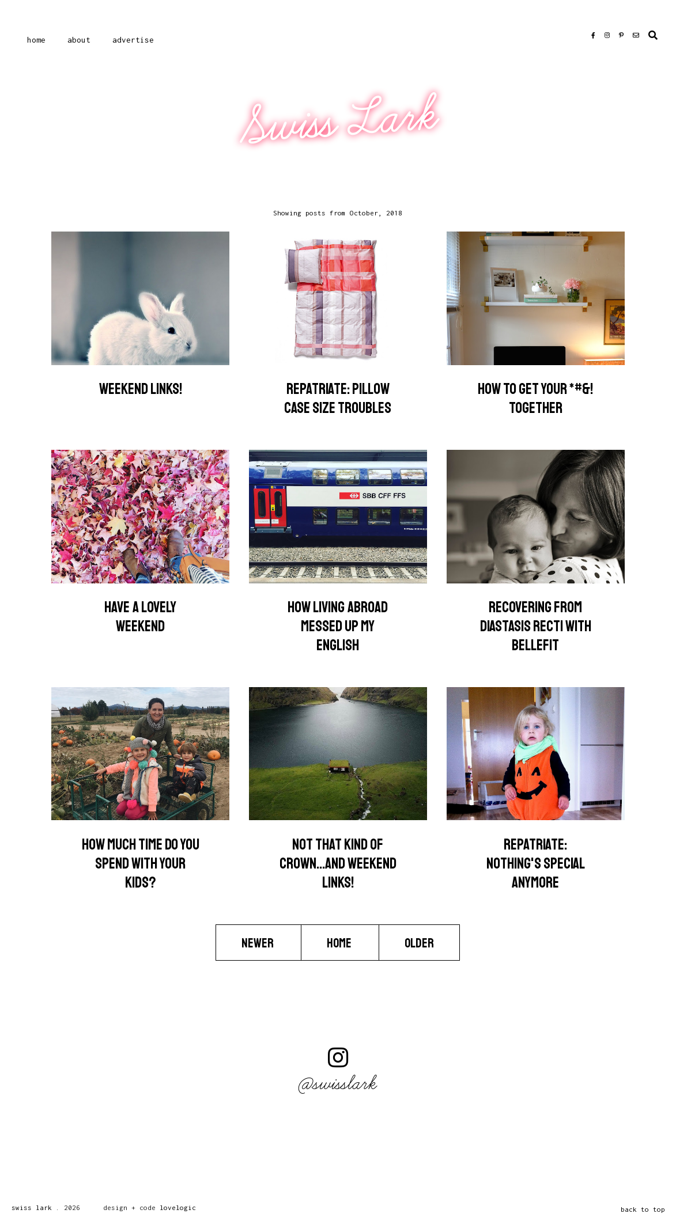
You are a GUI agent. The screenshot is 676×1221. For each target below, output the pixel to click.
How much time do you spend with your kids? (140, 863)
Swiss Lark (339, 121)
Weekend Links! (140, 389)
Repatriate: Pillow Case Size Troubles (337, 399)
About (78, 39)
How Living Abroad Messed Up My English (338, 626)
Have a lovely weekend (140, 617)
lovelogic (178, 1207)
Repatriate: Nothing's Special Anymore (535, 863)
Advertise (133, 39)
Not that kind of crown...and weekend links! (338, 863)
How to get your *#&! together (535, 399)
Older (419, 943)
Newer (258, 943)
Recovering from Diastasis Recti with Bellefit (535, 626)
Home (36, 39)
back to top (643, 1209)
